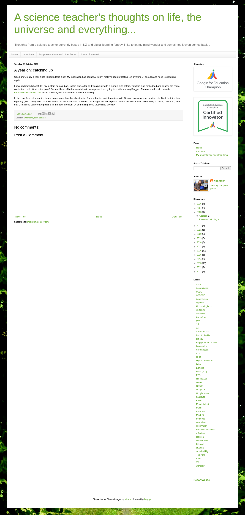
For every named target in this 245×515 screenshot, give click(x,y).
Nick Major (219, 181)
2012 (199, 267)
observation (201, 426)
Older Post (177, 217)
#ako (198, 284)
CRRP (199, 357)
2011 (199, 271)
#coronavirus (202, 288)
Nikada (128, 499)
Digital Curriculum (204, 360)
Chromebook (202, 350)
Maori (199, 408)
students (200, 448)
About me (28, 54)
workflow (200, 466)
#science (200, 313)
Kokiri (199, 400)
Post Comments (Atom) (38, 222)
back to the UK (203, 335)
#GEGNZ (200, 295)
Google (199, 386)
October (203, 216)
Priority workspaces (205, 429)
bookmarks (201, 346)
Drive (198, 364)
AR (197, 328)
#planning (200, 310)
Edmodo (200, 368)
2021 (199, 230)
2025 (199, 204)
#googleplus (202, 299)
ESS (198, 375)
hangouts (200, 397)
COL (198, 353)
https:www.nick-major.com (27, 92)
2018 (199, 242)
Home (14, 54)
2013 (199, 263)
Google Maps (202, 393)
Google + (200, 389)
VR (197, 462)
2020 (199, 234)
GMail (199, 382)
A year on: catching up (209, 219)
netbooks (200, 419)
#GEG (199, 292)
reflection (200, 433)
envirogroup (201, 371)
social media (202, 440)
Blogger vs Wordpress (206, 342)
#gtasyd (200, 302)
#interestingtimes (204, 306)
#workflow (201, 317)
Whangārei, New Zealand (35, 118)
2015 (199, 255)
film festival (201, 379)
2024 (199, 208)
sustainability (202, 451)
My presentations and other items (57, 54)
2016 (199, 250)
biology (199, 339)
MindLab (200, 415)
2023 (199, 212)
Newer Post (20, 217)
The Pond (200, 455)
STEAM (199, 444)
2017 (199, 246)
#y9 (198, 321)
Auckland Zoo (202, 331)
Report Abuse (202, 480)
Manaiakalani (202, 404)
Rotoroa (200, 437)
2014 (199, 259)
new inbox (201, 422)
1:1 (197, 324)
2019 (199, 238)
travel (198, 458)
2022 (199, 225)
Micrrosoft (201, 411)
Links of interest (90, 54)
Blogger (148, 499)
